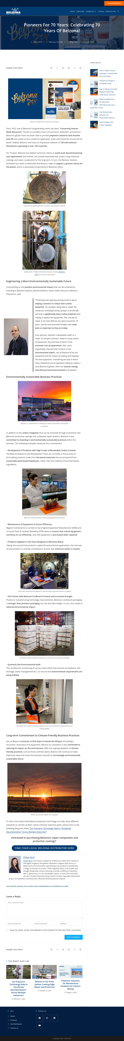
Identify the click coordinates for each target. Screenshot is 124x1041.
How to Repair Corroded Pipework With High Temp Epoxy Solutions (108, 92)
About (12, 1016)
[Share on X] (57, 68)
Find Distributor (16, 1024)
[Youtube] (39, 1025)
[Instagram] (47, 1018)
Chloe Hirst (37, 42)
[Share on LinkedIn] (51, 68)
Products (13, 1020)
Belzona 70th (22, 886)
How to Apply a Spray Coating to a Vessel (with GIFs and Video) (108, 73)
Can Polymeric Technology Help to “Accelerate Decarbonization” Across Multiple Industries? (18, 988)
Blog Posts (74, 42)
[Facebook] (39, 1018)
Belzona (13, 886)
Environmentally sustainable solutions (53, 886)
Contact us (14, 1028)
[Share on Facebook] (80, 68)
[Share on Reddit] (68, 68)
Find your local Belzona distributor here (44, 848)
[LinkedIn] (54, 1018)
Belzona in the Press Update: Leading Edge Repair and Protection (44, 984)
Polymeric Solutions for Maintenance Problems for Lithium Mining (71, 984)
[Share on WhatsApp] (74, 68)
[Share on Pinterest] (63, 68)
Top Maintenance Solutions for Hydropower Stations (107, 115)
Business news (32, 886)
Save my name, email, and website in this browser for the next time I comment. (45, 930)
